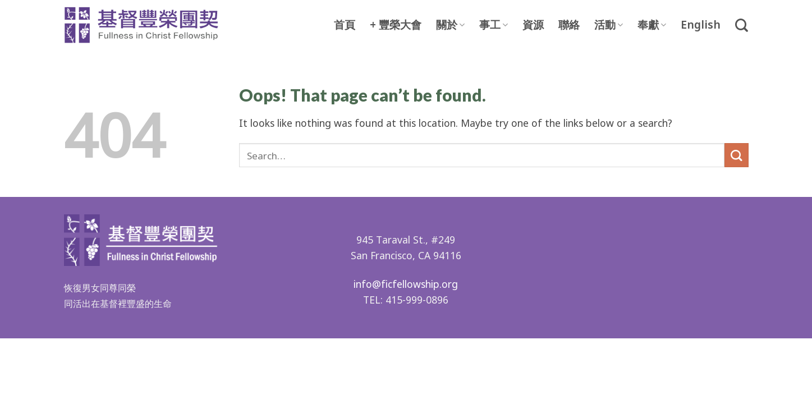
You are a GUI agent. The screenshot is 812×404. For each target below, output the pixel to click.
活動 (608, 25)
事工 (493, 25)
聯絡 (569, 25)
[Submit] (736, 155)
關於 (450, 25)
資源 (533, 25)
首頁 (344, 25)
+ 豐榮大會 (395, 25)
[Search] (741, 25)
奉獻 (651, 25)
